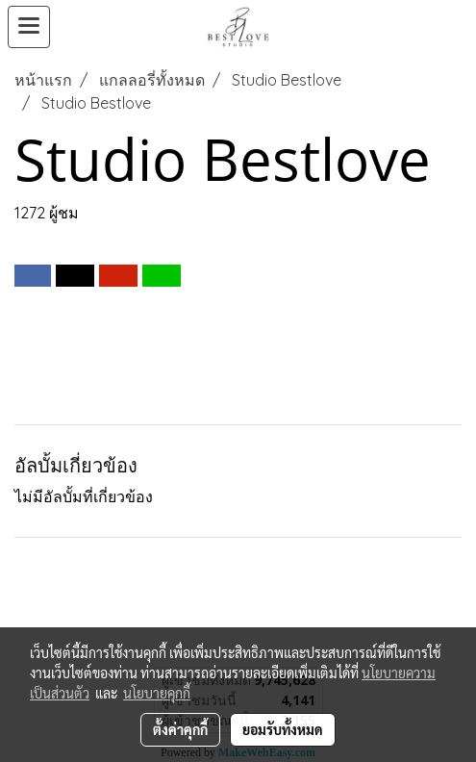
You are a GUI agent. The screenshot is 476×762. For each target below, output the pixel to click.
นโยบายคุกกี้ (156, 692)
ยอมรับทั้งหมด (282, 729)
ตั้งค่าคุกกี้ (180, 729)
